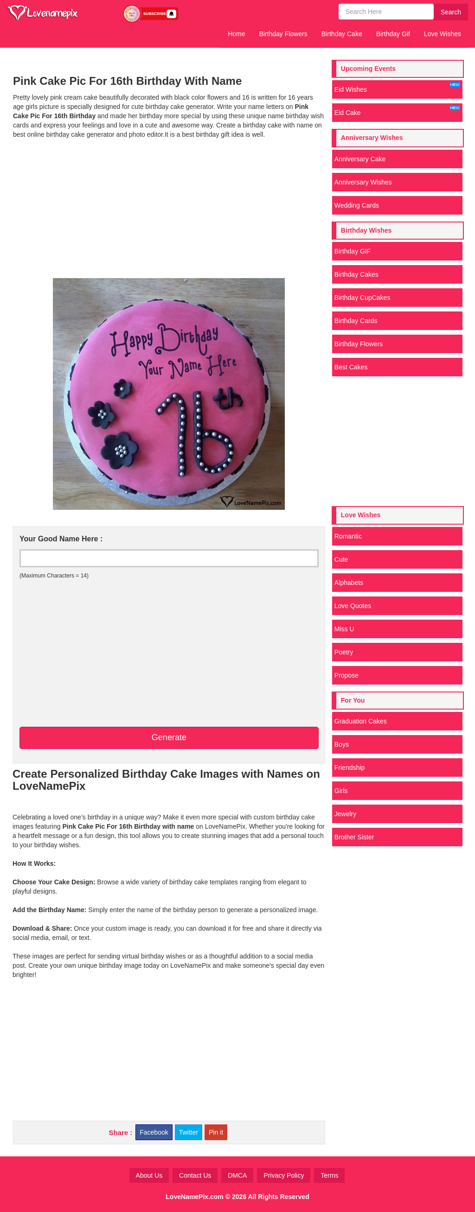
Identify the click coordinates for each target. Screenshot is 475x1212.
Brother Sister (354, 837)
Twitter (188, 1132)
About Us (149, 1175)
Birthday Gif (393, 34)
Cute (341, 559)
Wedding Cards (356, 205)
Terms (329, 1175)
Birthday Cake (341, 34)
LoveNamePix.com (195, 1196)
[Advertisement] (169, 208)
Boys (341, 744)
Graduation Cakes (360, 721)
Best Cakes (351, 367)
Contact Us (195, 1175)
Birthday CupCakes (362, 297)
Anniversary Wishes (363, 182)
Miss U (344, 629)
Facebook (154, 1132)
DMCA (237, 1175)
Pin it (216, 1132)
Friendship (349, 767)
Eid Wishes (397, 87)
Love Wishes (442, 34)
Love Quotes (352, 605)
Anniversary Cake (360, 159)
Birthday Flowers (283, 34)
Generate (169, 737)
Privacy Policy (283, 1175)
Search (451, 12)
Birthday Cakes (356, 274)
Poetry (343, 652)
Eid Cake (397, 110)
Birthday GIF (352, 251)
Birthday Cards (356, 320)
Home (236, 34)
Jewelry (345, 814)
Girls (341, 790)
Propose (346, 675)
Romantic (348, 536)
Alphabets (348, 582)
